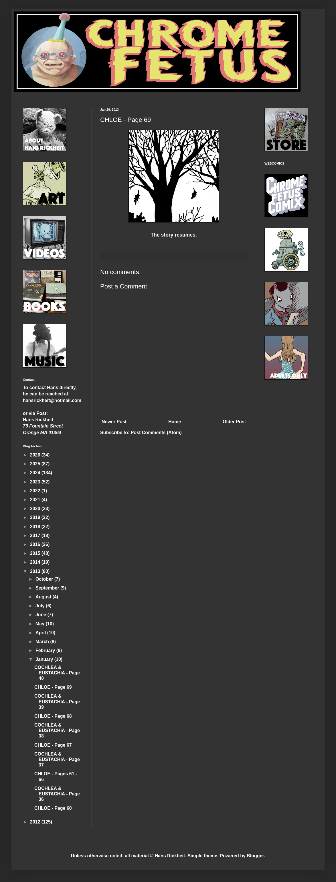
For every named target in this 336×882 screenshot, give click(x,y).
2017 (35, 535)
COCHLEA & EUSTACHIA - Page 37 (57, 759)
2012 (35, 821)
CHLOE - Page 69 (53, 687)
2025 (35, 463)
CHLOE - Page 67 (53, 745)
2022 (35, 490)
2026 (35, 454)
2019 (35, 517)
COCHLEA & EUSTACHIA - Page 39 (57, 701)
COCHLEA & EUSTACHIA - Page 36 (57, 794)
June (41, 614)
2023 (35, 481)
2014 (35, 562)
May (40, 623)
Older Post (234, 421)
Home (174, 421)
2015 (35, 553)
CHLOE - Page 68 (53, 716)
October (44, 579)
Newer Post (114, 421)
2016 (35, 544)
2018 (35, 526)
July (40, 605)
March (42, 641)
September (47, 588)
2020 (35, 508)
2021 (35, 499)
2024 (35, 472)
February (45, 650)
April (41, 632)
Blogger (255, 855)
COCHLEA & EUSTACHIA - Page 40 (57, 673)
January (44, 659)
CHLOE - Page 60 (53, 808)
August (44, 596)
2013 (35, 571)
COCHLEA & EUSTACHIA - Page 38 (57, 730)
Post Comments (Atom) (156, 432)
